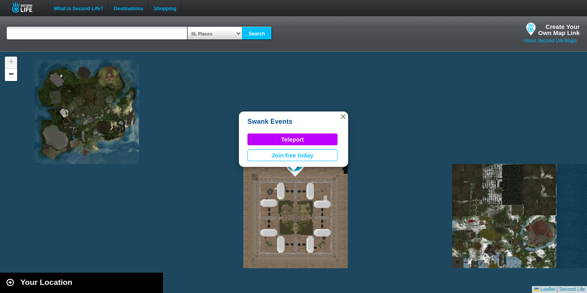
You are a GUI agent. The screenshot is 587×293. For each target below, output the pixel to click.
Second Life (26, 7)
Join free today (292, 155)
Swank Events (269, 121)
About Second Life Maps (550, 41)
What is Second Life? (78, 8)
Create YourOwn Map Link (559, 29)
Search (257, 34)
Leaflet (544, 289)
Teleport (292, 139)
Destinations (128, 8)
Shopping (165, 8)
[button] (343, 116)
